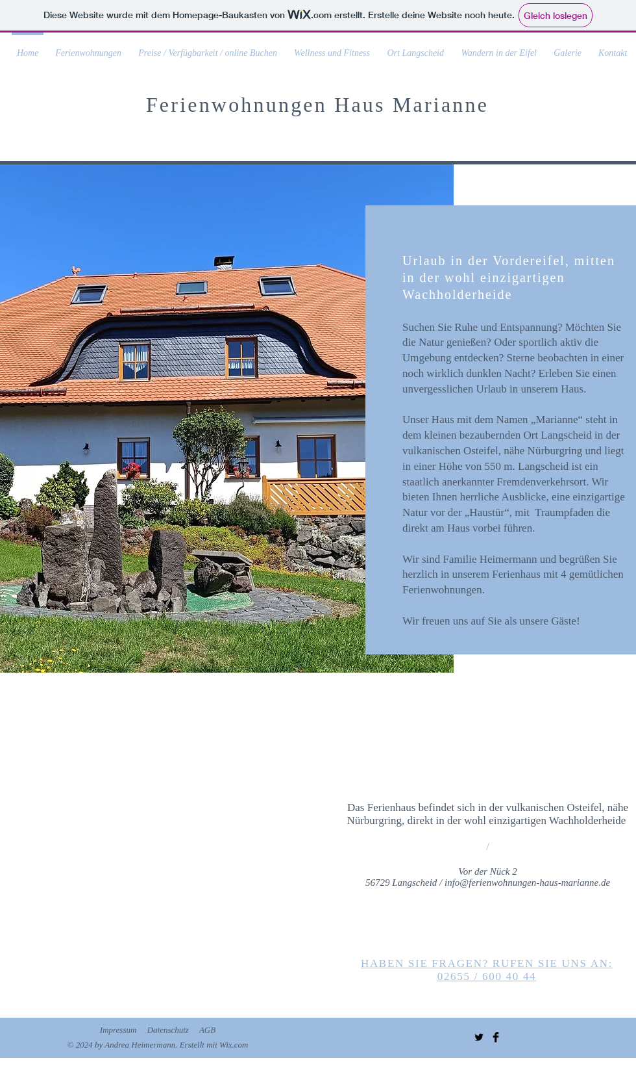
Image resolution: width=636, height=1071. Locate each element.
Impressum (118, 1030)
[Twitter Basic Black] (479, 1037)
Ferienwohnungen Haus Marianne (317, 104)
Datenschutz (168, 1030)
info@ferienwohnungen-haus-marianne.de (527, 882)
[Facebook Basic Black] (496, 1037)
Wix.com (233, 1045)
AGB (207, 1030)
